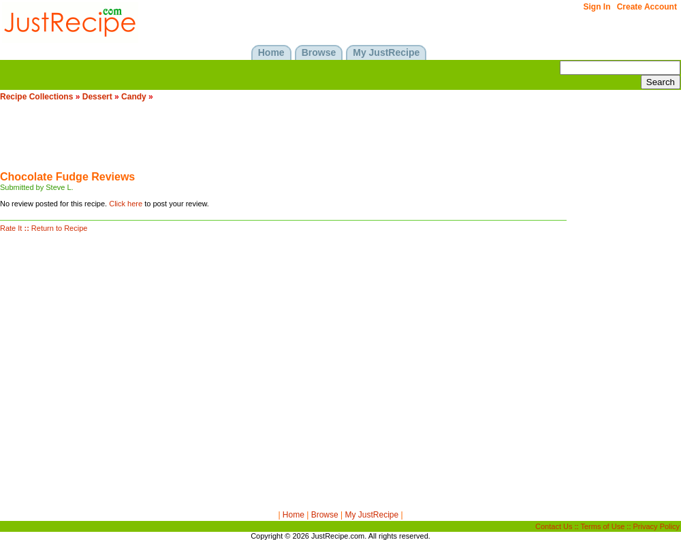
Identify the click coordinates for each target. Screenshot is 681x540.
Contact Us (553, 526)
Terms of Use (603, 526)
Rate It (11, 228)
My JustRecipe (371, 515)
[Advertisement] (248, 140)
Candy (133, 96)
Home (293, 515)
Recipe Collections (36, 96)
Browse (324, 515)
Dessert (97, 96)
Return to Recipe (59, 228)
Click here (125, 204)
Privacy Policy (656, 526)
